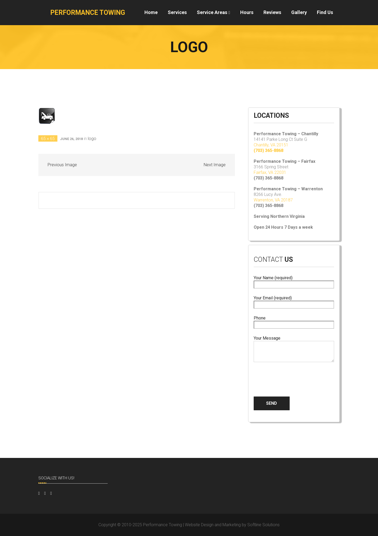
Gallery (299, 12)
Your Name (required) (294, 281)
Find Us (325, 12)
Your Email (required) (294, 301)
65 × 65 (48, 138)
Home (151, 12)
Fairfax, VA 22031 (270, 172)
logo (92, 138)
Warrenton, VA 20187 (273, 199)
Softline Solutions (263, 524)
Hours (246, 12)
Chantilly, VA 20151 (271, 144)
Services (177, 12)
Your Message (294, 349)
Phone (294, 321)
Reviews (272, 12)
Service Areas (212, 12)
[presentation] (294, 375)
